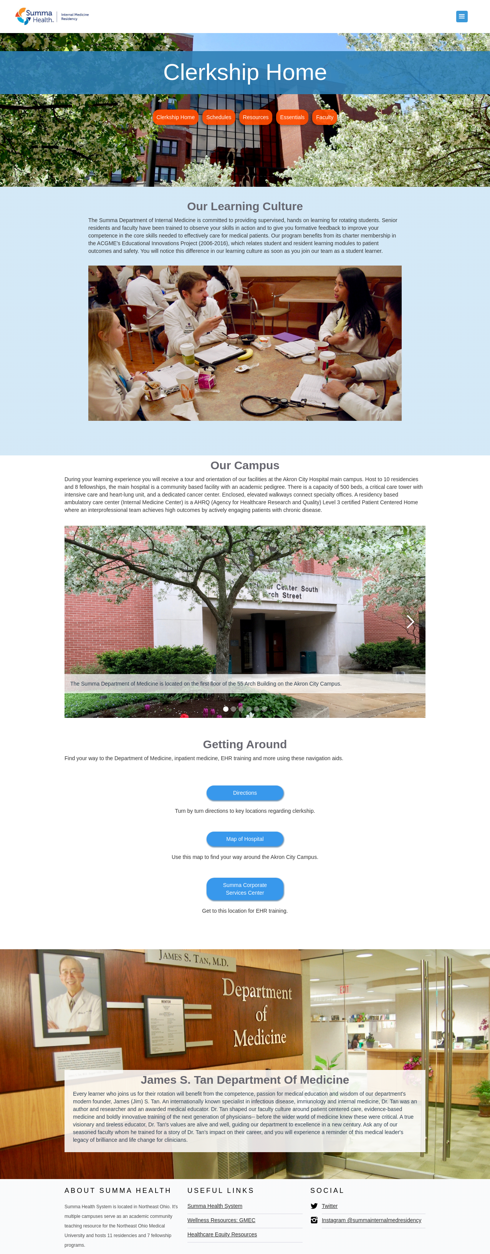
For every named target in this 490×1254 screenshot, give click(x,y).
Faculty (324, 117)
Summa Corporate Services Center (245, 889)
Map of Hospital (244, 839)
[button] (462, 16)
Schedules (218, 117)
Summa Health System (214, 1206)
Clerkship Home (176, 117)
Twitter (330, 1206)
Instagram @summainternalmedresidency (371, 1220)
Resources (256, 117)
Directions (245, 793)
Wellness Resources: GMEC (221, 1220)
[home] (52, 14)
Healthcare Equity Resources (222, 1234)
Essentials (292, 117)
